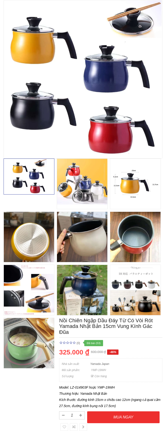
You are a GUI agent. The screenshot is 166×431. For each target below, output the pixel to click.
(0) (78, 343)
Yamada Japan (99, 364)
